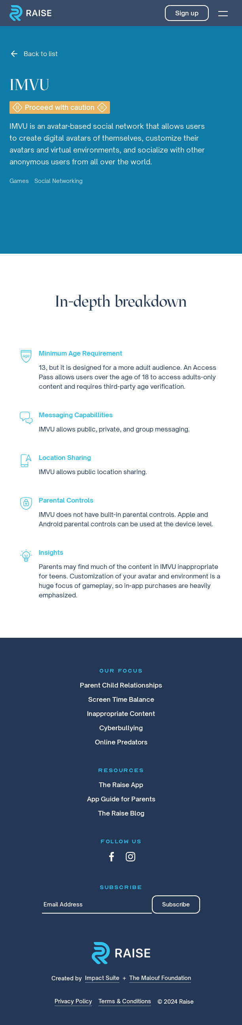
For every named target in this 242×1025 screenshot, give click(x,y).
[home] (30, 13)
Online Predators (121, 742)
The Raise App (121, 785)
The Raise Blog (121, 813)
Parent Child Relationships (121, 685)
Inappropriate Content (121, 714)
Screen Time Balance (121, 699)
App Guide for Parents (121, 799)
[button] (223, 13)
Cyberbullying (121, 728)
